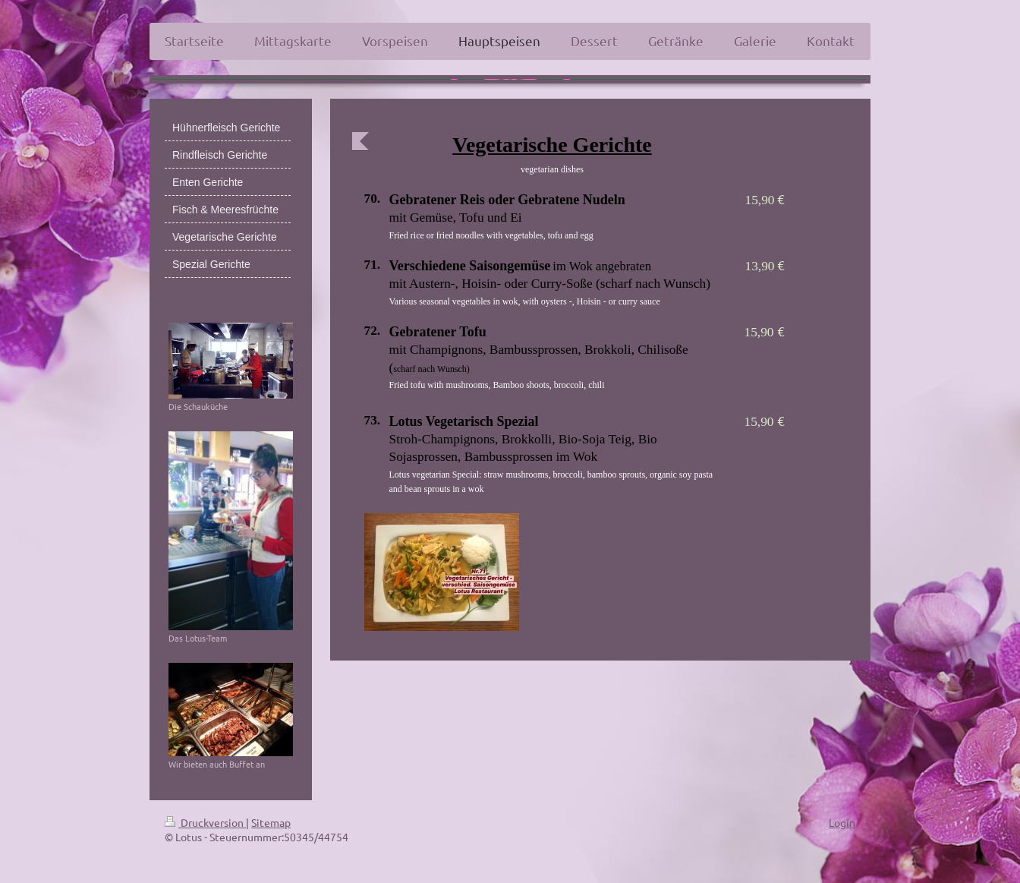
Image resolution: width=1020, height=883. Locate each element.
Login (842, 822)
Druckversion (205, 822)
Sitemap (271, 822)
